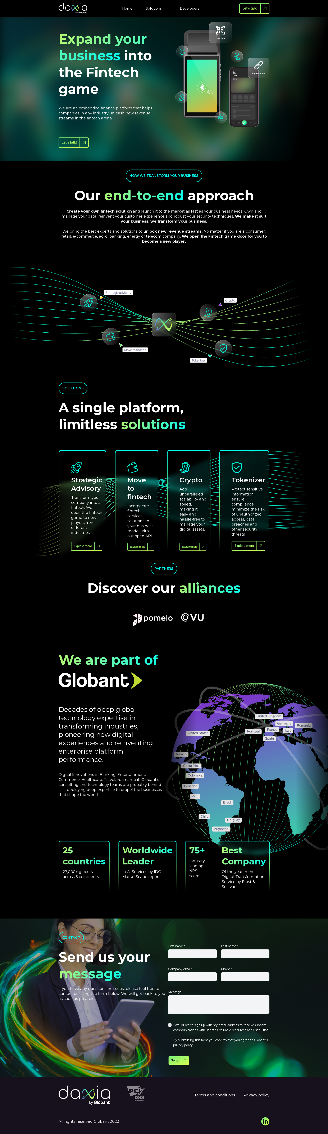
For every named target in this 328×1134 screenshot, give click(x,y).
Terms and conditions (214, 1095)
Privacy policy (256, 1095)
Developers (189, 8)
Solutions (156, 8)
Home (127, 8)
